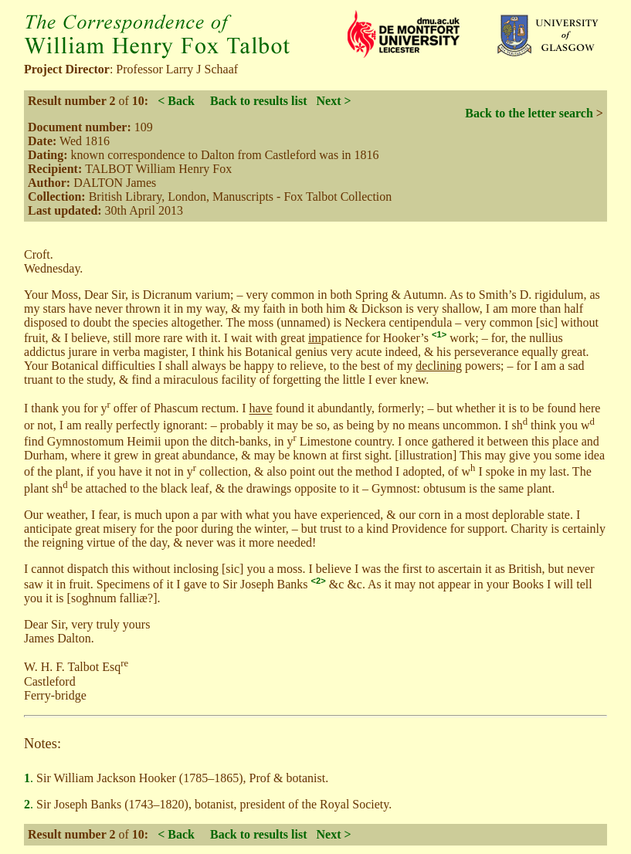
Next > (333, 100)
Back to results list (258, 100)
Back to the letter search (529, 113)
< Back (176, 100)
